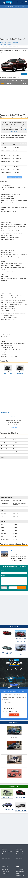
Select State (17, 2)
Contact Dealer (14, 427)
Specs (6, 47)
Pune (22, 851)
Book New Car (5, 869)
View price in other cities (14, 177)
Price (2, 47)
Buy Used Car (11, 6)
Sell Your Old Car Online (14, 688)
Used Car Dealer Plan (6, 856)
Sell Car (6, 6)
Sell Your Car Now (14, 715)
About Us (18, 871)
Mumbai (18, 851)
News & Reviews (13, 47)
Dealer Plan (16, 6)
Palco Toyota (14, 417)
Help (17, 869)
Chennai (18, 854)
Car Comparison (5, 871)
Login (21, 2)
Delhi (17, 858)
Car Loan (4, 854)
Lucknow (21, 858)
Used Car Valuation (6, 858)
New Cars (22, 6)
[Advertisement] (14, 23)
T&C (17, 875)
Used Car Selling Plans (7, 851)
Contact (22, 871)
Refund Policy (22, 869)
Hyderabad (24, 856)
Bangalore (18, 856)
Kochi (22, 854)
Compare (22, 80)
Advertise (18, 873)
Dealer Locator (5, 873)
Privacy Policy (22, 875)
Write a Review (23, 83)
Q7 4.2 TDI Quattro (8, 373)
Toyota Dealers (4, 412)
